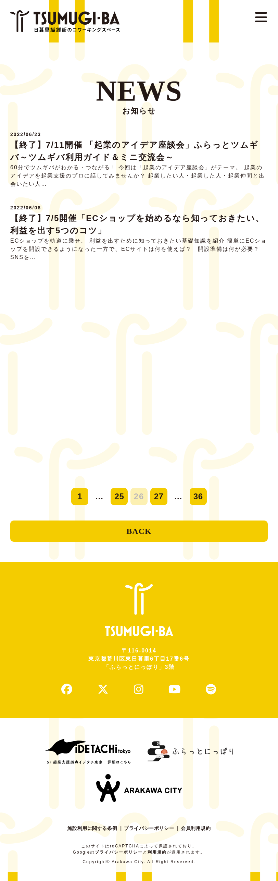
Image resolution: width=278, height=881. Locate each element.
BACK (138, 533)
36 (198, 496)
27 (158, 496)
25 (119, 496)
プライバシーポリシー (150, 837)
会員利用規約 (200, 837)
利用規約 (157, 861)
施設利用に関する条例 (88, 837)
